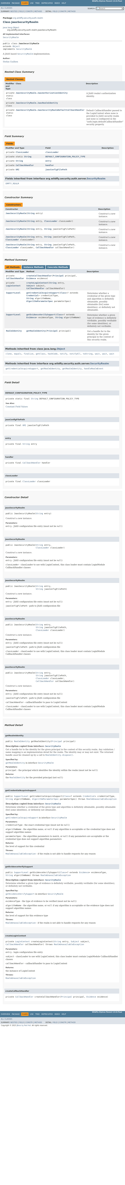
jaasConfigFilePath (56, 169)
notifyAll (75, 354)
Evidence (31, 278)
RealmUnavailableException (101, 799)
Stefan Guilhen (10, 62)
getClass (40, 354)
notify (63, 354)
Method (38, 11)
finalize (28, 354)
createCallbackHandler (39, 276)
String (27, 156)
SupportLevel (13, 293)
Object (16, 46)
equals (17, 354)
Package (16, 3)
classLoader (52, 152)
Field (21, 11)
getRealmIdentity (36, 331)
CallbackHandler (25, 165)
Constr (29, 11)
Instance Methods (33, 267)
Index (57, 3)
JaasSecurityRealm (16, 213)
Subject (30, 286)
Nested (13, 11)
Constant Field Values (17, 406)
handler (49, 165)
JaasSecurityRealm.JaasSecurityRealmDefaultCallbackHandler (50, 110)
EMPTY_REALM (12, 183)
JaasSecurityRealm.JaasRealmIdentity (37, 103)
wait (97, 354)
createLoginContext (37, 283)
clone (9, 354)
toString (87, 354)
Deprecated (47, 3)
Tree (37, 3)
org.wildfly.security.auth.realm (28, 18)
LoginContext (13, 286)
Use (32, 3)
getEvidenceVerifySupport (40, 314)
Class (63, 293)
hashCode (52, 354)
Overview (5, 3)
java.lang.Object (11, 27)
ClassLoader (22, 152)
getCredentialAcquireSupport (42, 293)
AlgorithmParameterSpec (39, 301)
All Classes (6, 8)
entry (48, 161)
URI (17, 169)
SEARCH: (91, 9)
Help (64, 3)
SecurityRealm (11, 37)
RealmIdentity (14, 331)
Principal (58, 276)
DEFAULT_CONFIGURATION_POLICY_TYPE (65, 156)
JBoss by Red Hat (24, 1025)
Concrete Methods (58, 267)
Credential (32, 295)
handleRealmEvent (93, 368)
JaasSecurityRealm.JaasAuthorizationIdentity (42, 93)
